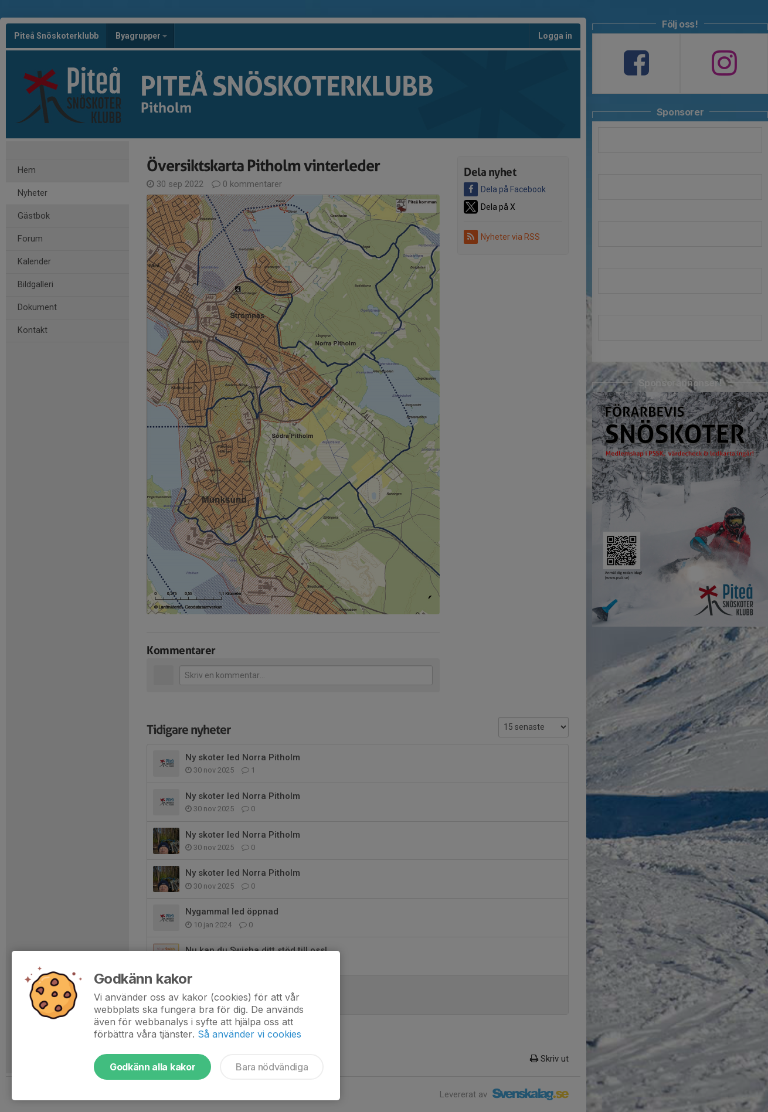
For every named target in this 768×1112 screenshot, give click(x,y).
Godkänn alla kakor (152, 1067)
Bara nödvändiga (272, 1067)
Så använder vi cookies (249, 1034)
